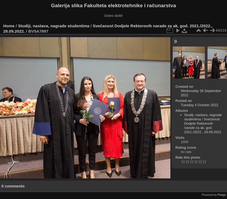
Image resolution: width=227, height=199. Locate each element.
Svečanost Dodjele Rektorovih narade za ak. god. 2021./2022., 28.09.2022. (203, 125)
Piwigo (222, 194)
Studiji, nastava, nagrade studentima (53, 26)
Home (9, 26)
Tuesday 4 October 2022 (199, 105)
